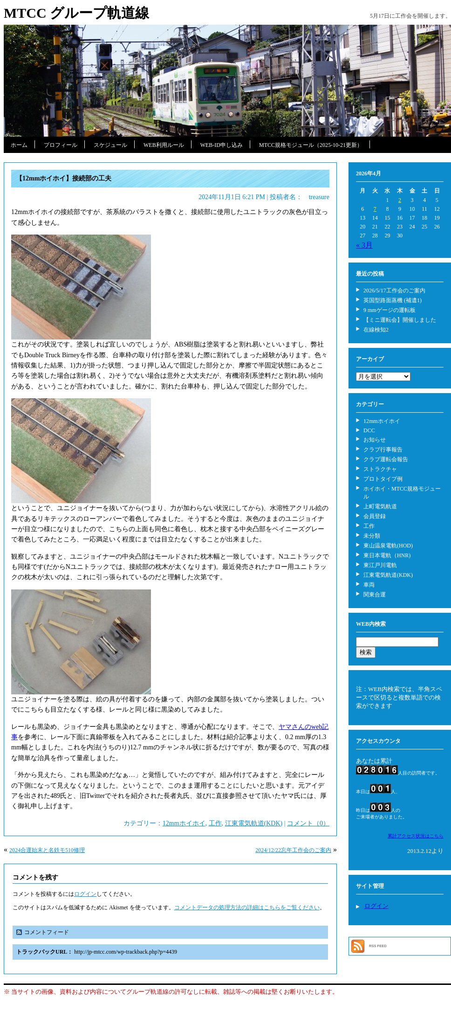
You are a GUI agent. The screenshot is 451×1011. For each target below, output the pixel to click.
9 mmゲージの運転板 (389, 310)
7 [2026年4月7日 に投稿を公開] (375, 209)
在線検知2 (376, 329)
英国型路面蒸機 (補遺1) (392, 300)
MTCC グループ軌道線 (76, 13)
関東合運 (374, 594)
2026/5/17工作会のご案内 (394, 290)
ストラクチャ (380, 469)
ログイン (85, 894)
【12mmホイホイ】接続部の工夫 (63, 178)
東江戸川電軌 (380, 565)
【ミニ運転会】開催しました (399, 320)
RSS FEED (378, 946)
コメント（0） (308, 823)
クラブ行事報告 (383, 449)
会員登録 (374, 516)
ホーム (19, 145)
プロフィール (60, 145)
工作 (215, 823)
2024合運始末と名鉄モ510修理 (47, 850)
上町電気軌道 (380, 506)
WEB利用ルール (164, 145)
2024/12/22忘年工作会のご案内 (293, 850)
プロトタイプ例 (383, 479)
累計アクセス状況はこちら (416, 835)
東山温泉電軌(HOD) (388, 545)
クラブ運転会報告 (385, 459)
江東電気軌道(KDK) (254, 823)
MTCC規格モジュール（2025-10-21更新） (310, 145)
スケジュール (110, 145)
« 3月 (364, 245)
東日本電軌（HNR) (386, 555)
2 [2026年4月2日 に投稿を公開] (399, 200)
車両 (369, 585)
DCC (369, 430)
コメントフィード (46, 932)
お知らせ (374, 439)
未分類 (371, 536)
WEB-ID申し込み (221, 145)
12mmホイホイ (184, 823)
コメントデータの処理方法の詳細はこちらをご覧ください (247, 907)
